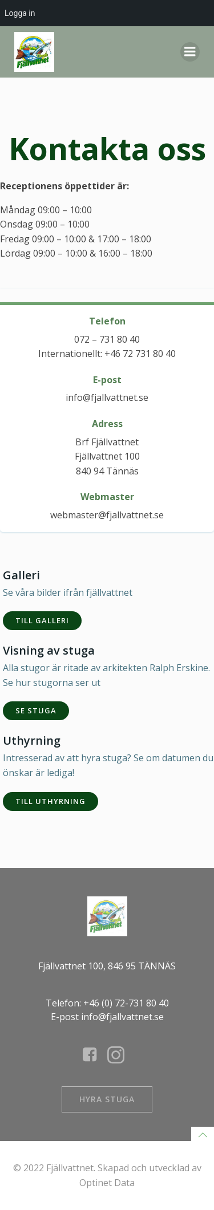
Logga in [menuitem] (20, 13)
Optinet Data (107, 1182)
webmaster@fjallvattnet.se (107, 515)
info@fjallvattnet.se (107, 397)
